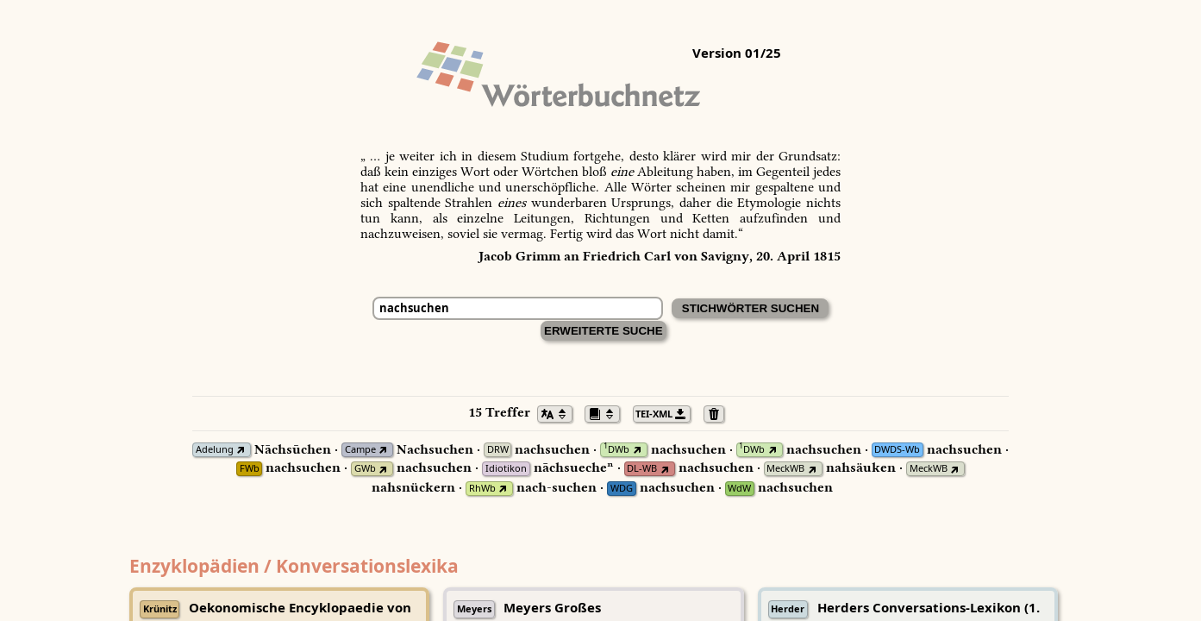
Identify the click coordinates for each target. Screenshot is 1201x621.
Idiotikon (506, 468)
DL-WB (642, 468)
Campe (360, 449)
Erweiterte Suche (603, 330)
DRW (498, 449)
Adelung (215, 449)
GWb (365, 468)
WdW (739, 488)
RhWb (482, 488)
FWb (250, 468)
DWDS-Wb (897, 449)
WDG (621, 488)
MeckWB (785, 468)
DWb (616, 449)
